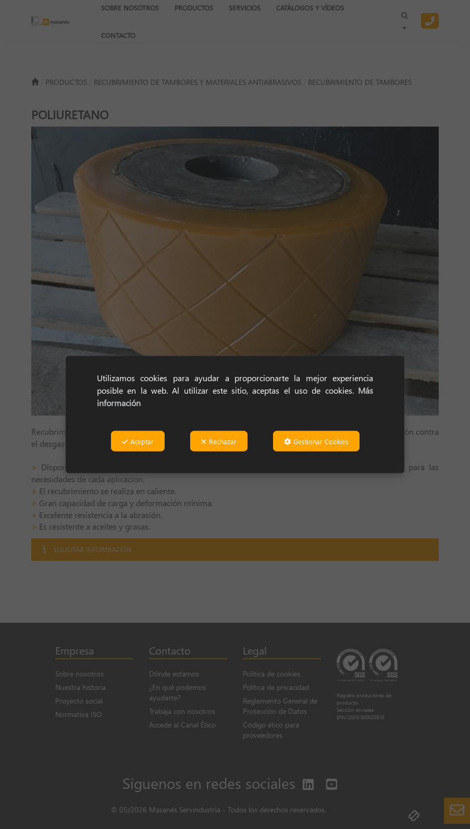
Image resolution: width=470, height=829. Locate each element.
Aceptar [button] (138, 441)
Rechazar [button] (219, 441)
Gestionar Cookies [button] (316, 441)
